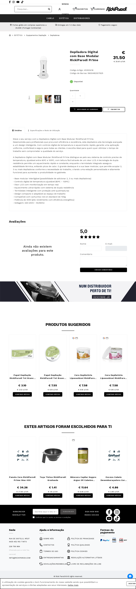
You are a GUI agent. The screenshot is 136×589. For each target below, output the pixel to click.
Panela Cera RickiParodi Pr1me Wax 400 (22, 480)
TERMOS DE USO (48, 553)
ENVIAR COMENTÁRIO (103, 271)
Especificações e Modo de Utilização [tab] (45, 131)
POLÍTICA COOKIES (77, 553)
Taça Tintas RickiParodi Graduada (53, 480)
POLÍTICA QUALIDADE (78, 547)
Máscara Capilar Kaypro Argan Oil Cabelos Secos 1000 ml (83, 481)
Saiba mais (73, 585)
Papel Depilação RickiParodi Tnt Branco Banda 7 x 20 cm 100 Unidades (22, 378)
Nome (83, 244)
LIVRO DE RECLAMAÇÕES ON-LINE (84, 566)
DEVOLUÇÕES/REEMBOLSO (53, 566)
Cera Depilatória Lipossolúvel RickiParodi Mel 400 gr (83, 378)
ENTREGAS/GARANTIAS (51, 560)
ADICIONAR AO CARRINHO (86, 110)
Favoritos (114, 110)
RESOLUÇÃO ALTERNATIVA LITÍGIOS (84, 560)
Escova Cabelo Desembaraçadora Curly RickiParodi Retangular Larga (114, 481)
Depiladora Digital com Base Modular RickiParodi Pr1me (84, 56)
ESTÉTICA (63, 18)
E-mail (108, 244)
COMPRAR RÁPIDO (22, 396)
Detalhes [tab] (17, 131)
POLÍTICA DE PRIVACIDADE (80, 541)
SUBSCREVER (68, 514)
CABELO (44, 18)
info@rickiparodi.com (19, 560)
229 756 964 (14, 549)
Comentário (86, 255)
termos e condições (63, 520)
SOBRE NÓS (46, 541)
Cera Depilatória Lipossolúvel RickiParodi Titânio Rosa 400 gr (113, 378)
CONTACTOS (46, 547)
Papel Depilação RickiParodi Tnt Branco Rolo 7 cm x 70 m (52, 378)
